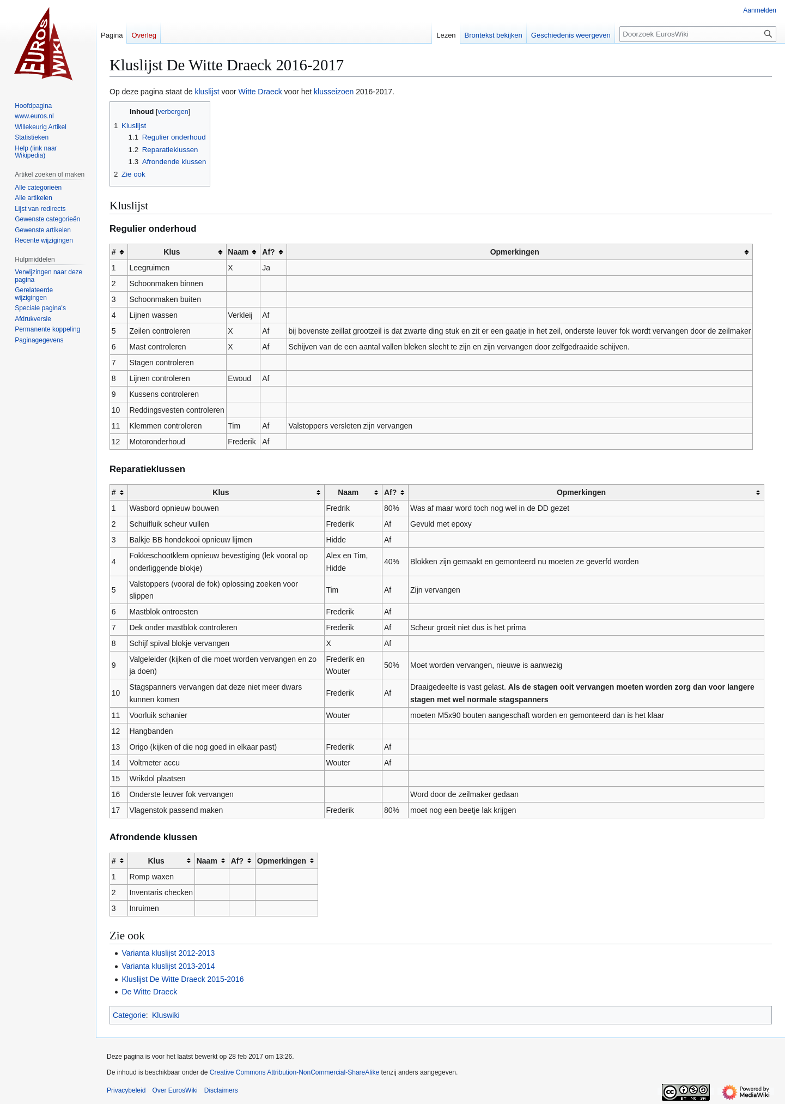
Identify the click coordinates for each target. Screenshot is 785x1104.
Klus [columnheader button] (171, 252)
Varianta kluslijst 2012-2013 (168, 953)
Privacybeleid (126, 1090)
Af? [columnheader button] (268, 252)
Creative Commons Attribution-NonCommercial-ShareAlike (294, 1072)
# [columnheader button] (114, 252)
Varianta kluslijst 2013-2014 (168, 966)
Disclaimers (221, 1090)
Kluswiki (166, 1015)
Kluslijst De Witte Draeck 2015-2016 (182, 979)
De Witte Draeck (149, 991)
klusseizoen (334, 91)
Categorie (129, 1015)
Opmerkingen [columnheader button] (514, 252)
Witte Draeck (260, 91)
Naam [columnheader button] (238, 252)
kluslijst (206, 91)
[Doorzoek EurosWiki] (697, 34)
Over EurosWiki (174, 1090)
